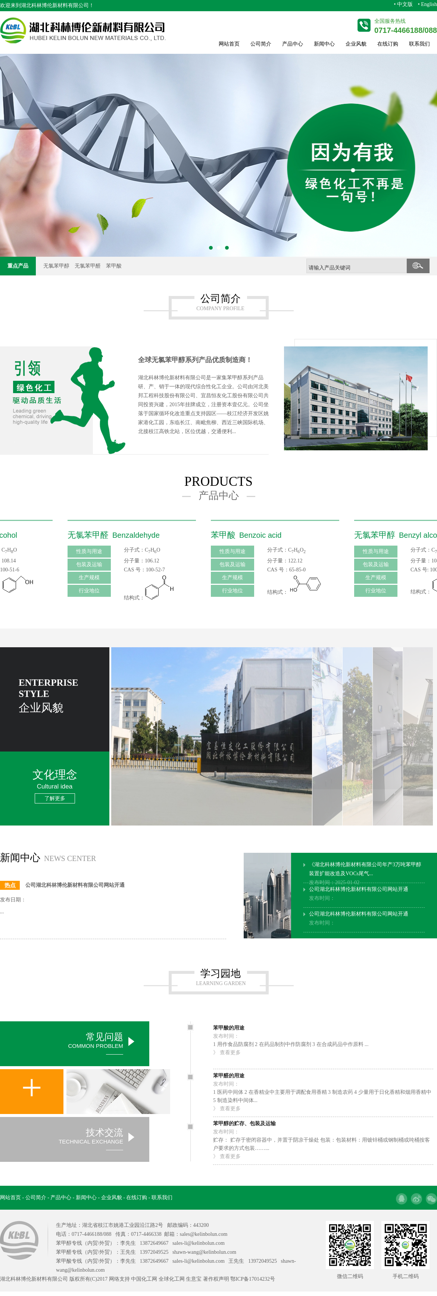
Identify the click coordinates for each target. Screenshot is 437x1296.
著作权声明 (216, 1279)
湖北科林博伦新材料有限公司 (55, 5)
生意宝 (194, 1279)
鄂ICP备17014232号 (252, 1279)
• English (427, 4)
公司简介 (260, 44)
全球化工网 (172, 1279)
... (2, 911)
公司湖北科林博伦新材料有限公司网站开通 (358, 893)
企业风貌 (356, 44)
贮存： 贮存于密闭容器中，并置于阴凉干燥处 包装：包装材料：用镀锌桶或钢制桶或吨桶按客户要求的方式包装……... (323, 1139)
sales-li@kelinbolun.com (198, 1243)
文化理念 (54, 785)
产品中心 (292, 44)
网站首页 (229, 44)
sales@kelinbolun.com (204, 1234)
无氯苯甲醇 (56, 266)
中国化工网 (144, 1279)
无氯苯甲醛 (88, 266)
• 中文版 (403, 4)
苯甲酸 (114, 266)
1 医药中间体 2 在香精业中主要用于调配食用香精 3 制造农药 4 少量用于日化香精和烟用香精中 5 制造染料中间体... (323, 1091)
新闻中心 (324, 44)
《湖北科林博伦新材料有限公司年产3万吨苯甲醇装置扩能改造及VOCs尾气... (365, 873)
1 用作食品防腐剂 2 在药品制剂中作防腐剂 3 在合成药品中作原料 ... (291, 1039)
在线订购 (387, 44)
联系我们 (419, 44)
